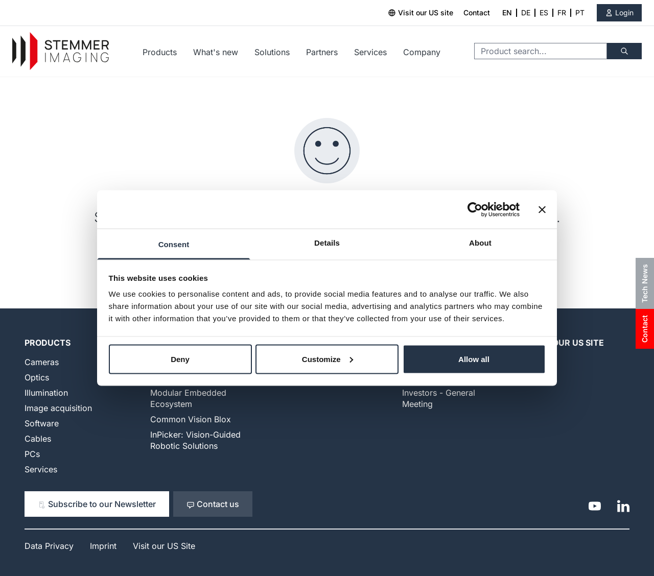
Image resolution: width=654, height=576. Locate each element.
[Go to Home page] (60, 51)
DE (525, 12)
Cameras (42, 362)
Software (42, 423)
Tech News (644, 283)
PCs (32, 454)
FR (561, 12)
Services (370, 52)
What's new (215, 52)
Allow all (473, 358)
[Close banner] (542, 209)
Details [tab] (327, 242)
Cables (38, 439)
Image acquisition (58, 408)
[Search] (624, 51)
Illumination (46, 393)
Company (421, 52)
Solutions (272, 52)
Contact (476, 12)
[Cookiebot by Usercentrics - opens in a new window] (475, 209)
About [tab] (480, 242)
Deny (180, 358)
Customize (327, 358)
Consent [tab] (174, 244)
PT (580, 12)
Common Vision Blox (190, 419)
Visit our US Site (566, 343)
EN (507, 12)
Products (160, 52)
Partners (322, 52)
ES (544, 12)
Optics (37, 377)
